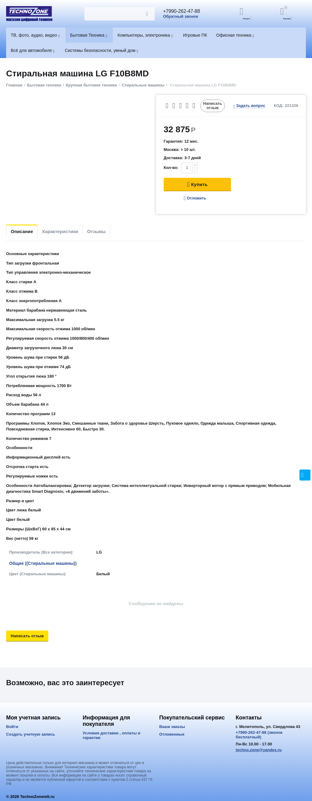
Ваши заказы (172, 726)
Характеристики (68, 231)
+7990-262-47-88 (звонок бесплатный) (259, 734)
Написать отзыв (212, 105)
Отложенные (171, 734)
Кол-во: (171, 167)
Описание (24, 231)
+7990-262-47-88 (184, 12)
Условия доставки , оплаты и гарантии (111, 735)
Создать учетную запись (30, 734)
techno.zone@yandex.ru (259, 750)
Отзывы (111, 231)
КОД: (279, 105)
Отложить (195, 198)
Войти (12, 726)
